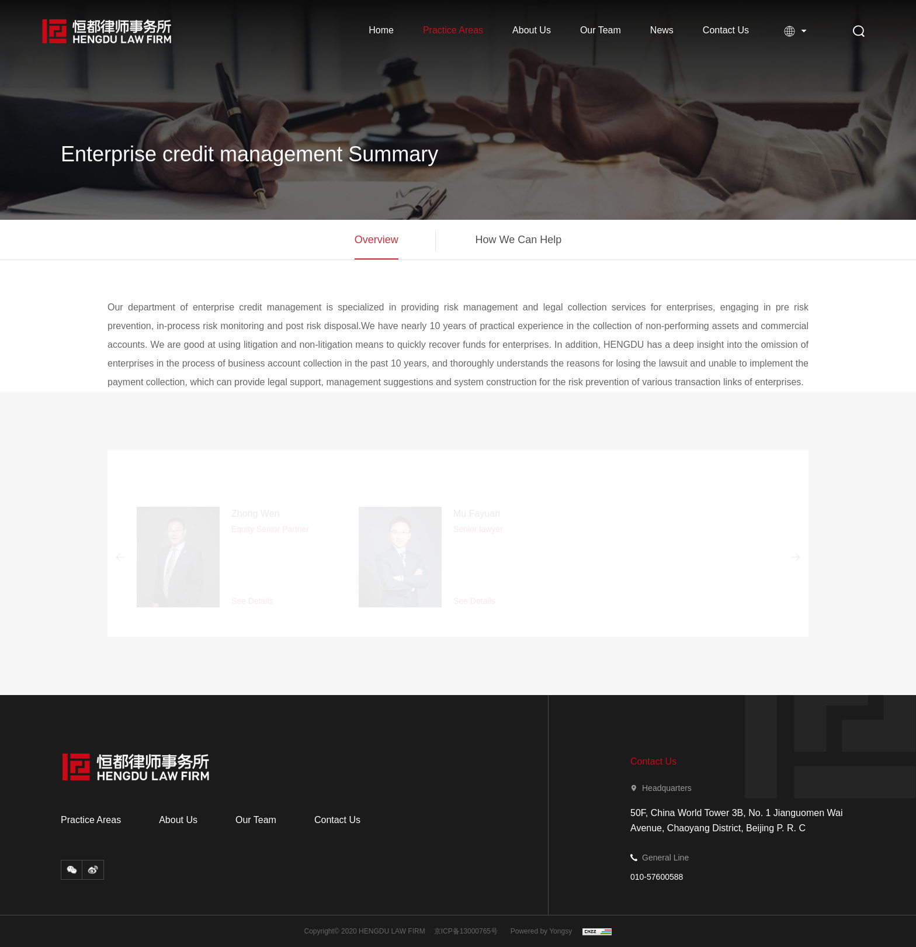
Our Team (600, 30)
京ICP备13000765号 (466, 931)
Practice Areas (453, 30)
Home (381, 30)
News (662, 30)
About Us (531, 30)
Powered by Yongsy (541, 931)
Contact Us (726, 30)
